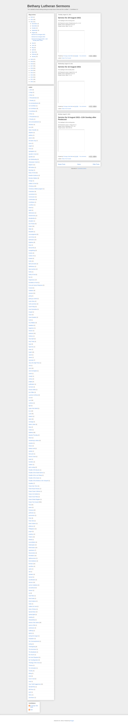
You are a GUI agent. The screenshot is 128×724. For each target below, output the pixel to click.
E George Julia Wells (34, 706)
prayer (30, 531)
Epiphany (31, 242)
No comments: (83, 55)
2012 (31, 77)
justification (31, 384)
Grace (30, 314)
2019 (31, 61)
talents (30, 633)
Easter (30, 226)
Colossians (31, 191)
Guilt (30, 320)
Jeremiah (31, 360)
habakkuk (31, 325)
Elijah (30, 229)
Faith (30, 261)
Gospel (30, 312)
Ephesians (31, 239)
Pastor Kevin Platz (33, 496)
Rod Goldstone (32, 561)
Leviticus (31, 403)
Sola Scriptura (32, 601)
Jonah (30, 373)
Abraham (31, 124)
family (30, 271)
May (33, 47)
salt (29, 571)
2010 (31, 81)
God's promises (33, 304)
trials (30, 676)
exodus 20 (31, 255)
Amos (30, 143)
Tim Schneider (32, 668)
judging (30, 381)
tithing (30, 673)
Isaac (30, 349)
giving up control (33, 298)
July (33, 43)
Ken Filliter (31, 392)
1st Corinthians (32, 108)
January (34, 56)
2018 (31, 63)
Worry (30, 695)
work (30, 692)
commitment (32, 194)
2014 (31, 72)
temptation (31, 638)
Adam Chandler (33, 130)
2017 (31, 66)
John (30, 368)
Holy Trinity (31, 341)
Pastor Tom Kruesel (66, 58)
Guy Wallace (32, 322)
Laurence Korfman (33, 395)
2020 (31, 59)
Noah (30, 459)
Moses (30, 446)
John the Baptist (33, 371)
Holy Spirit (31, 338)
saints (30, 569)
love (30, 411)
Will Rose (31, 689)
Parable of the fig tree (34, 470)
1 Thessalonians (33, 97)
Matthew (31, 432)
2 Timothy (31, 119)
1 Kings (30, 92)
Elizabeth (31, 231)
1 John (30, 89)
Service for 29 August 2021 (69, 18)
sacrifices (31, 566)
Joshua (30, 379)
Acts (30, 127)
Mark (30, 419)
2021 (31, 21)
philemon (31, 526)
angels (30, 146)
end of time (31, 237)
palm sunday (32, 467)
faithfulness (31, 266)
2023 (31, 17)
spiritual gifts (32, 614)
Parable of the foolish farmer (36, 472)
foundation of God (33, 282)
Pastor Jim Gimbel (33, 494)
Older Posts (96, 164)
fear (30, 277)
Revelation (31, 555)
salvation (31, 574)
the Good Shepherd (34, 657)
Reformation (32, 547)
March (33, 52)
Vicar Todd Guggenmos (35, 684)
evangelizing (32, 250)
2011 (31, 79)
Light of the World (33, 408)
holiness (31, 336)
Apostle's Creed (33, 154)
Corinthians (31, 202)
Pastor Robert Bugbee (34, 499)
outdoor (30, 464)
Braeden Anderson (33, 175)
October (34, 28)
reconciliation (32, 542)
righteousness (32, 558)
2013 (31, 75)
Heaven (31, 330)
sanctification (32, 579)
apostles (31, 156)
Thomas (31, 665)
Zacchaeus (31, 697)
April (33, 49)
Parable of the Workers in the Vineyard (38, 480)
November (34, 26)
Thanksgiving (32, 646)
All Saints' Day (32, 140)
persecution (32, 515)
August (34, 32)
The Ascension (32, 649)
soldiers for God (33, 606)
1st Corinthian (32, 105)
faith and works (32, 263)
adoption (31, 132)
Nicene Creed (32, 456)
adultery (31, 135)
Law (30, 397)
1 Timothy (31, 100)
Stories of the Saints (34, 622)
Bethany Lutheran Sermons (48, 6)
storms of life (32, 625)
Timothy (31, 670)
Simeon (30, 590)
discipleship (32, 218)
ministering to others (34, 440)
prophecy (31, 534)
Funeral (30, 288)
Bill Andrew (31, 167)
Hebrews (31, 333)
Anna (30, 148)
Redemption (32, 545)
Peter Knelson (32, 523)
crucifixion (31, 205)
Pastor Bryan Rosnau (34, 488)
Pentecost (31, 510)
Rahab (30, 539)
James (30, 357)
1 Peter (30, 95)
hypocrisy (31, 346)
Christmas (31, 186)
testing (30, 644)
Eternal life (31, 247)
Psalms (30, 537)
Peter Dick (31, 520)
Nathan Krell (32, 448)
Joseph (30, 376)
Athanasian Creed (33, 162)
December (34, 23)
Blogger (72, 720)
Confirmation (32, 199)
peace (30, 507)
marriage (31, 421)
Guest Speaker (32, 317)
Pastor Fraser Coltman (34, 491)
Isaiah (30, 352)
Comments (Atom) (82, 168)
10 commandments (33, 103)
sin (29, 593)
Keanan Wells (32, 389)
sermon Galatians (33, 585)
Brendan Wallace (33, 178)
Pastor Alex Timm (33, 486)
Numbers (31, 462)
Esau (30, 245)
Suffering (31, 630)
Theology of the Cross (34, 662)
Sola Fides (31, 595)
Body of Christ (32, 172)
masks (30, 429)
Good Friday (32, 306)
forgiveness (32, 279)
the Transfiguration (33, 660)
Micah (30, 437)
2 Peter (30, 114)
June (33, 45)
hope (30, 344)
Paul (30, 504)
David (30, 207)
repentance (31, 550)
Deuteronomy (32, 215)
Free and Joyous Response (36, 285)
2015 (31, 70)
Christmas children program (36, 188)
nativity (30, 451)
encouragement (33, 234)
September (35, 30)
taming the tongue (33, 636)
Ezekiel (30, 258)
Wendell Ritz (32, 686)
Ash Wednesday (33, 159)
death (30, 210)
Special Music (32, 611)
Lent (30, 400)
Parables (31, 483)
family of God (32, 274)
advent (30, 138)
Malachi (31, 416)
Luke (30, 413)
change (30, 180)
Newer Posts (61, 164)
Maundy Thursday (33, 435)
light (30, 405)
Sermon (31, 582)
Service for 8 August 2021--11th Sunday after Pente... (40, 39)
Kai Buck (31, 387)
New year (31, 454)
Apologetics (32, 151)
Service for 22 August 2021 (69, 67)
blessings (31, 170)
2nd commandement (34, 122)
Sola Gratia (31, 598)
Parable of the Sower (34, 478)
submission (31, 628)
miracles (31, 443)
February (34, 54)
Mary (30, 427)
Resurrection (32, 553)
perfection (31, 512)
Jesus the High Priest (34, 363)
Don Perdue (32, 223)
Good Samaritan (33, 309)
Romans (31, 563)
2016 (31, 68)
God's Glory (32, 301)
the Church (31, 654)
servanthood (32, 587)
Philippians (31, 528)
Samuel (30, 577)
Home (79, 164)
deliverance (32, 213)
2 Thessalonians (33, 116)
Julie (31, 709)
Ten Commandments (34, 641)
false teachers (32, 269)
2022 (31, 19)
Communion (32, 197)
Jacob (30, 355)
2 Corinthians (32, 111)
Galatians (31, 290)
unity (30, 681)
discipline (31, 221)
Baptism (31, 164)
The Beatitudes (32, 652)
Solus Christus (32, 609)
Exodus (30, 253)
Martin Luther (32, 424)
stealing (31, 617)
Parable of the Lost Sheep (35, 475)
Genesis (31, 293)
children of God (32, 183)
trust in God (32, 678)
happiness (31, 328)
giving (30, 296)
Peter (30, 518)
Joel (30, 365)
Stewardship (32, 619)
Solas (30, 603)
